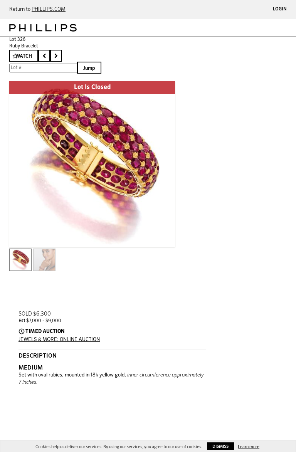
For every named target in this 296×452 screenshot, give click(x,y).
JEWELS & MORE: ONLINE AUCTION (59, 339)
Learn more (248, 447)
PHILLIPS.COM (49, 9)
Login (280, 9)
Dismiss (220, 446)
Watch (23, 56)
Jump (89, 68)
